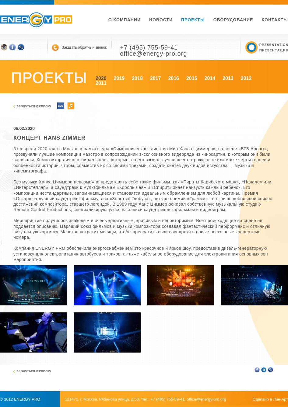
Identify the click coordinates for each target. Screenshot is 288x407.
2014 (210, 78)
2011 (101, 83)
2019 (119, 78)
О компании (124, 19)
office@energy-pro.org (206, 399)
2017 (155, 78)
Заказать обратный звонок (84, 47)
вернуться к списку (33, 106)
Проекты (193, 19)
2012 (246, 78)
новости (161, 19)
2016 (173, 78)
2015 (191, 78)
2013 (228, 78)
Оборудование (233, 19)
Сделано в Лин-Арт (270, 399)
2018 (137, 78)
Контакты (275, 19)
